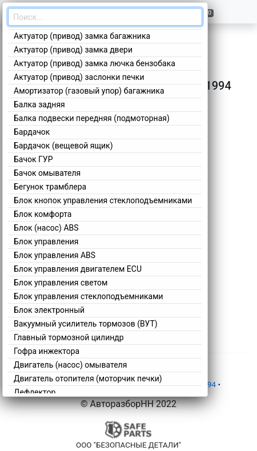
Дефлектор (34, 392)
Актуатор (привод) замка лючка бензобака (94, 63)
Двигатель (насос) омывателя (70, 364)
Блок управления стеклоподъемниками (88, 296)
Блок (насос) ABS (46, 227)
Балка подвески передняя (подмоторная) (92, 118)
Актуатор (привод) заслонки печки (79, 77)
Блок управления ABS (54, 255)
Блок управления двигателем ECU (78, 268)
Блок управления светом (60, 282)
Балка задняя (39, 104)
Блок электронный (49, 310)
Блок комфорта (42, 214)
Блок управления (46, 241)
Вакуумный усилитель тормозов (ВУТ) (86, 323)
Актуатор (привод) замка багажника (82, 36)
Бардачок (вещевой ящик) (63, 145)
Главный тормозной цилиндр (69, 337)
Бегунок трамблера (50, 186)
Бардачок (32, 131)
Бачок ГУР (33, 159)
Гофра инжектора (46, 351)
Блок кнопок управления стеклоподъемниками (103, 200)
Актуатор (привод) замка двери (73, 49)
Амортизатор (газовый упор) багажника (89, 90)
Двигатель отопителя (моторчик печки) (88, 378)
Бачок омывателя (47, 173)
